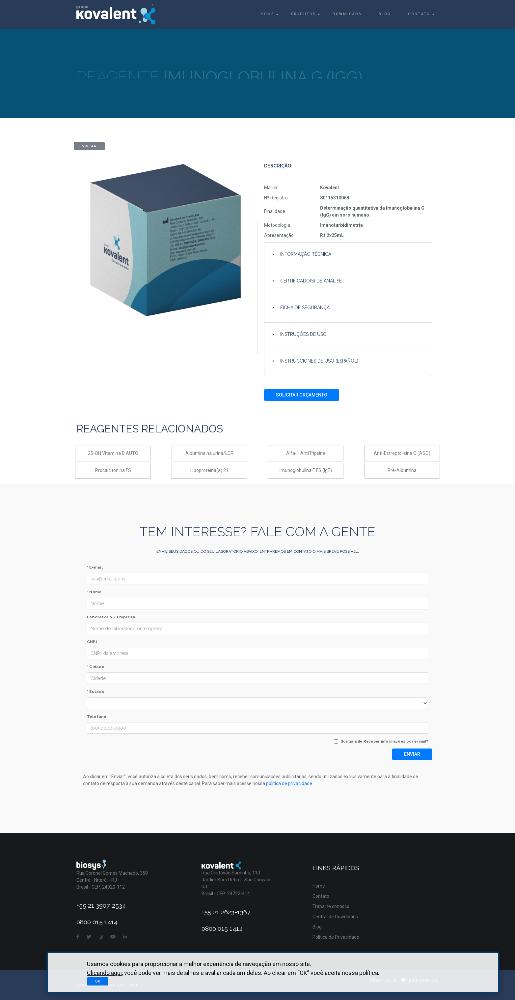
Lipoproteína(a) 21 (209, 470)
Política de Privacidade (335, 937)
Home (267, 14)
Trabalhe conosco (330, 906)
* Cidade (95, 666)
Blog (385, 14)
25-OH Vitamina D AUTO (113, 453)
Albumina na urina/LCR (209, 453)
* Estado (95, 691)
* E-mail (95, 567)
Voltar (89, 146)
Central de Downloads (335, 916)
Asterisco (429, 980)
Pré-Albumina (402, 470)
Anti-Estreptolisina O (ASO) (402, 453)
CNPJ (92, 641)
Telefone (96, 716)
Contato (419, 14)
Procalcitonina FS (113, 470)
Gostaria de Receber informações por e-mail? (384, 741)
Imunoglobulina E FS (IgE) (306, 470)
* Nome (94, 592)
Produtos (303, 14)
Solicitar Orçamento (301, 394)
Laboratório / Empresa (111, 617)
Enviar (412, 754)
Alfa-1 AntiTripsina (305, 453)
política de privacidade (289, 783)
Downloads (347, 14)
